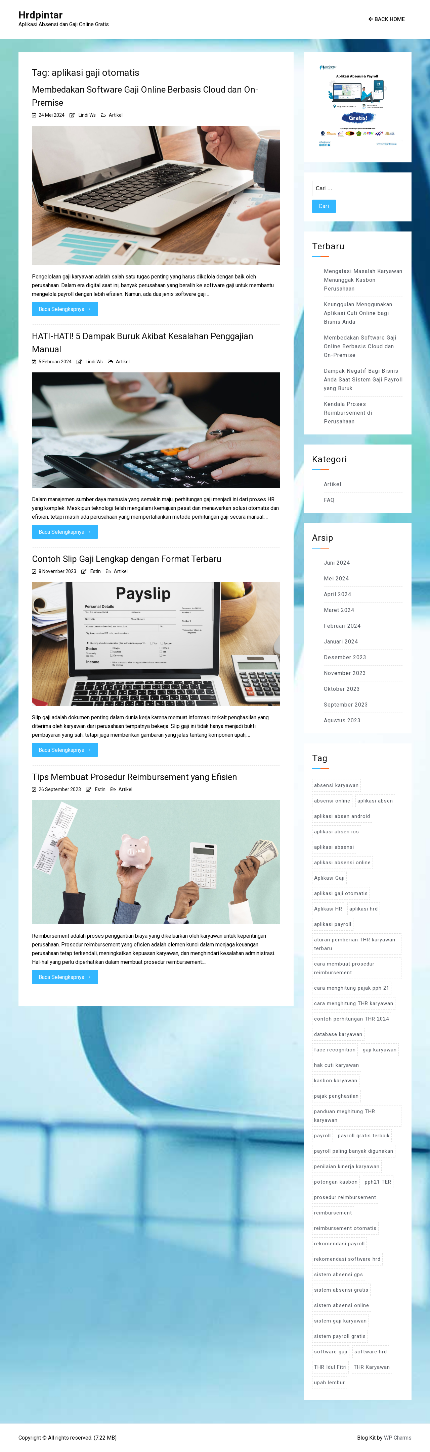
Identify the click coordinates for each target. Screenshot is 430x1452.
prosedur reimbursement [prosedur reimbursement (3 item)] (345, 1197)
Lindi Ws (87, 115)
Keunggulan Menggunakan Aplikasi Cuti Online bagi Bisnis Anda (358, 313)
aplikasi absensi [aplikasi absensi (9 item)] (334, 847)
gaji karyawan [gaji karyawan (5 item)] (380, 1050)
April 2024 (337, 594)
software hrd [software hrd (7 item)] (370, 1352)
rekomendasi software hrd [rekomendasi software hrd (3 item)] (347, 1259)
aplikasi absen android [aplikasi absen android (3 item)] (342, 816)
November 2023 (345, 673)
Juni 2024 (337, 563)
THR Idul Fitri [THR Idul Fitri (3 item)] (330, 1367)
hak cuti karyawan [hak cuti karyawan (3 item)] (336, 1065)
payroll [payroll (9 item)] (322, 1136)
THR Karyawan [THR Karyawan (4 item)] (372, 1367)
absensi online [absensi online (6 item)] (332, 801)
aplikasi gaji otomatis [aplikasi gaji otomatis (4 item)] (341, 893)
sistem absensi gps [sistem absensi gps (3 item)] (338, 1275)
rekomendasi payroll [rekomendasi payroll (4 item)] (339, 1244)
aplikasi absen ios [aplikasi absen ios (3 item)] (336, 832)
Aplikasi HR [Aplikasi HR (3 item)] (328, 909)
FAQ (329, 500)
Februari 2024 (342, 626)
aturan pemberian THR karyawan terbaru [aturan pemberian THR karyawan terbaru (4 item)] (354, 944)
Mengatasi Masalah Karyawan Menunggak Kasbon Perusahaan (363, 280)
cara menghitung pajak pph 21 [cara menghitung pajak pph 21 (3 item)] (351, 988)
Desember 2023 (345, 657)
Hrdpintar (40, 15)
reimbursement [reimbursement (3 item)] (333, 1213)
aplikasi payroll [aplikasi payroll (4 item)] (332, 924)
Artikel (116, 115)
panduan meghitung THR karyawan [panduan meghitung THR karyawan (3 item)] (344, 1115)
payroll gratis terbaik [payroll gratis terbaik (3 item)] (364, 1136)
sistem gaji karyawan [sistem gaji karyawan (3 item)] (340, 1321)
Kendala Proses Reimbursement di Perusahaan (348, 413)
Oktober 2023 (342, 689)
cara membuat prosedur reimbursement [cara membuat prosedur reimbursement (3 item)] (344, 968)
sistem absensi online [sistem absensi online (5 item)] (341, 1305)
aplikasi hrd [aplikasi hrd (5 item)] (363, 909)
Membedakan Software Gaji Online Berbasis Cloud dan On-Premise (145, 96)
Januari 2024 (341, 641)
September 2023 (346, 705)
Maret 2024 (339, 610)
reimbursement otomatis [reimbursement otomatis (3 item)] (345, 1228)
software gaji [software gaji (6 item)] (330, 1352)
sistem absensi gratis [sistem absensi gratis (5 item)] (341, 1290)
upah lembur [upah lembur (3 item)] (329, 1383)
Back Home (387, 19)
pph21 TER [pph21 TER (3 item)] (378, 1182)
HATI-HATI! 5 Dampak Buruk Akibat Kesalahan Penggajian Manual (142, 342)
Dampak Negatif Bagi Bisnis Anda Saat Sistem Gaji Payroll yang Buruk (363, 380)
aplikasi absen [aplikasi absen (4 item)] (375, 801)
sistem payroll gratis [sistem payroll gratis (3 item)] (340, 1336)
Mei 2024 (336, 578)
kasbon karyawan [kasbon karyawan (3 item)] (335, 1081)
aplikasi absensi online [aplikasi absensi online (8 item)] (342, 863)
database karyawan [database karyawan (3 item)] (338, 1034)
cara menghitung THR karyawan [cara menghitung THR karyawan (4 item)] (353, 1003)
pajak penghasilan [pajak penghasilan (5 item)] (336, 1096)
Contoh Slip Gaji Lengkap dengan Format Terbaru (126, 559)
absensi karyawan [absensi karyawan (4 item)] (336, 785)
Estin (95, 571)
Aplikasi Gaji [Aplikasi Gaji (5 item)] (329, 878)
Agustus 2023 (342, 720)
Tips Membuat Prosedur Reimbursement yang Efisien (134, 777)
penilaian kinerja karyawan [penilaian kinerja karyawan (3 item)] (347, 1166)
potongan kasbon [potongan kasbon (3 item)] (336, 1182)
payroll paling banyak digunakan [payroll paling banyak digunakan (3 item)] (353, 1151)
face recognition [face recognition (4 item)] (335, 1050)
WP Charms (398, 1438)
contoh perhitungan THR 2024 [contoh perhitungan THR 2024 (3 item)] (351, 1019)
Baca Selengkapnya (65, 309)
